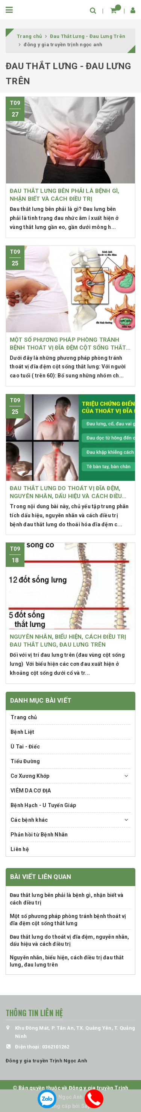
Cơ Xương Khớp (30, 776)
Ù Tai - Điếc (25, 747)
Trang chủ (24, 717)
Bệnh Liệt (22, 732)
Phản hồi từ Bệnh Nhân (39, 835)
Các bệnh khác (29, 820)
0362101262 (56, 1047)
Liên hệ (20, 849)
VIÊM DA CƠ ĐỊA (31, 791)
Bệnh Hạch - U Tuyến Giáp (43, 805)
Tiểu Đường (25, 761)
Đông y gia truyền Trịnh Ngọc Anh (46, 1061)
